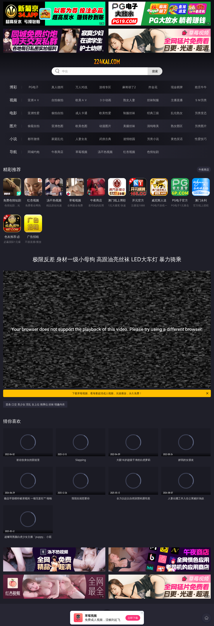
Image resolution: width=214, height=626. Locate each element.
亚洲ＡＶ (33, 100)
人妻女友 (81, 139)
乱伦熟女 (177, 113)
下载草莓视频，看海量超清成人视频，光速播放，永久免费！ (140, 393)
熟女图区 (177, 126)
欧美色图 (81, 126)
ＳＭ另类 (201, 100)
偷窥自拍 (33, 126)
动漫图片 (105, 126)
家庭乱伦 (57, 139)
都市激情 (33, 139)
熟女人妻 (129, 100)
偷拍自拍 (57, 113)
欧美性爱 (105, 113)
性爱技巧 (201, 139)
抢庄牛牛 (201, 87)
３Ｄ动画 (105, 100)
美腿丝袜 (129, 126)
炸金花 (153, 87)
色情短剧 (153, 152)
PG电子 (33, 87)
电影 (13, 112)
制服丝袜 (129, 113)
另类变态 (201, 113)
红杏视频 (129, 152)
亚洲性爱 (33, 113)
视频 (13, 99)
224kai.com (107, 61)
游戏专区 (105, 87)
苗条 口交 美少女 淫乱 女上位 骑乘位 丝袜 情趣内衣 (35, 404)
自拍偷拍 (57, 100)
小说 (13, 138)
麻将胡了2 (129, 87)
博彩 (13, 87)
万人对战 (81, 87)
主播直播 (177, 100)
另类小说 (153, 139)
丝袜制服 (153, 100)
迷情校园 (129, 139)
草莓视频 (81, 152)
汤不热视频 (105, 152)
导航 (13, 151)
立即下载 (133, 618)
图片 (13, 125)
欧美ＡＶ (81, 100)
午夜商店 (57, 152)
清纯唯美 (153, 126)
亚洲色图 (57, 126)
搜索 (155, 71)
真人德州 (57, 87)
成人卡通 (81, 113)
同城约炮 (33, 152)
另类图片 (201, 126)
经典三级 (153, 113)
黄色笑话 (177, 139)
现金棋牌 (177, 87)
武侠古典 (105, 139)
